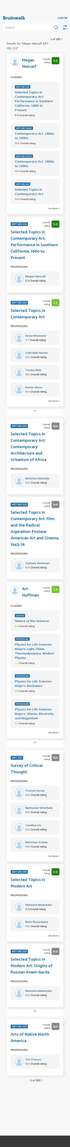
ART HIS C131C (24, 156)
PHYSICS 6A (22, 676)
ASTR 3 (20, 615)
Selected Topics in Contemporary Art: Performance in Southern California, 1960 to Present (34, 101)
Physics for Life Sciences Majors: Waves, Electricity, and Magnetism (34, 713)
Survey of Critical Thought (27, 769)
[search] (28, 27)
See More (53, 208)
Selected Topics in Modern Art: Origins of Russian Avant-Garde (31, 966)
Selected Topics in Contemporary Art (29, 191)
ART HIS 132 (22, 87)
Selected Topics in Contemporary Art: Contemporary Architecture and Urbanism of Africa (28, 447)
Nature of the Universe (32, 621)
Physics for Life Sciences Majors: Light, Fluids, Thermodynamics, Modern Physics (34, 651)
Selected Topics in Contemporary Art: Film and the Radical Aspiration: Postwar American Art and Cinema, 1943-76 (35, 528)
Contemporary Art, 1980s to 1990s (34, 135)
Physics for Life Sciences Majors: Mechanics (33, 683)
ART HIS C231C (24, 128)
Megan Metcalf (29, 63)
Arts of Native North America (30, 1037)
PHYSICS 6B (22, 704)
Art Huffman (30, 592)
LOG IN (62, 18)
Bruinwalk (14, 18)
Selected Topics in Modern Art (28, 883)
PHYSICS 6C (22, 639)
